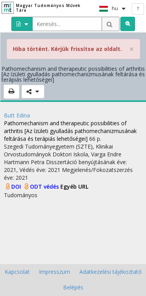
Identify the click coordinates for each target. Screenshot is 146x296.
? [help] (138, 8)
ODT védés (45, 186)
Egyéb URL (74, 186)
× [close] (131, 49)
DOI (17, 186)
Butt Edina (17, 115)
